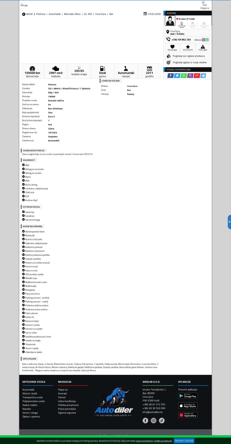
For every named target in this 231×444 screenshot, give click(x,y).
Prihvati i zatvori (184, 440)
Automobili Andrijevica (34, 378)
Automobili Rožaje (101, 393)
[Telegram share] (143, 113)
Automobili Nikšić (31, 389)
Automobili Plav (99, 389)
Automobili (54, 31)
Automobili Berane (101, 378)
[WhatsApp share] (124, 113)
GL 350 (88, 31)
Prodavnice (59, 24)
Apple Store (115, 3)
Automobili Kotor (100, 385)
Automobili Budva (31, 381)
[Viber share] (131, 113)
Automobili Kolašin (67, 385)
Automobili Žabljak (101, 397)
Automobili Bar (65, 378)
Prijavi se (63, 432)
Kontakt (172, 3)
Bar (111, 31)
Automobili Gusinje (136, 381)
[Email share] (137, 113)
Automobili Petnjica (67, 389)
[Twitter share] (117, 113)
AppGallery (136, 3)
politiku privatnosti (163, 440)
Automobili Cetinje (66, 381)
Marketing (154, 3)
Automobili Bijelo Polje (138, 378)
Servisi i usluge (148, 24)
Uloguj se (189, 3)
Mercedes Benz (72, 31)
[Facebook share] (111, 113)
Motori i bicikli (29, 436)
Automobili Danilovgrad (104, 381)
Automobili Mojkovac (137, 385)
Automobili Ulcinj (31, 397)
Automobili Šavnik (66, 397)
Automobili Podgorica (68, 393)
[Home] (22, 25)
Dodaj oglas (201, 24)
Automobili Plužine (32, 393)
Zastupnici (102, 24)
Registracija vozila (175, 24)
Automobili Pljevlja (136, 389)
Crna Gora (100, 31)
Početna (40, 31)
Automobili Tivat (135, 393)
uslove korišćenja (144, 440)
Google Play (94, 3)
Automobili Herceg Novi (35, 385)
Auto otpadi (123, 24)
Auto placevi (81, 24)
